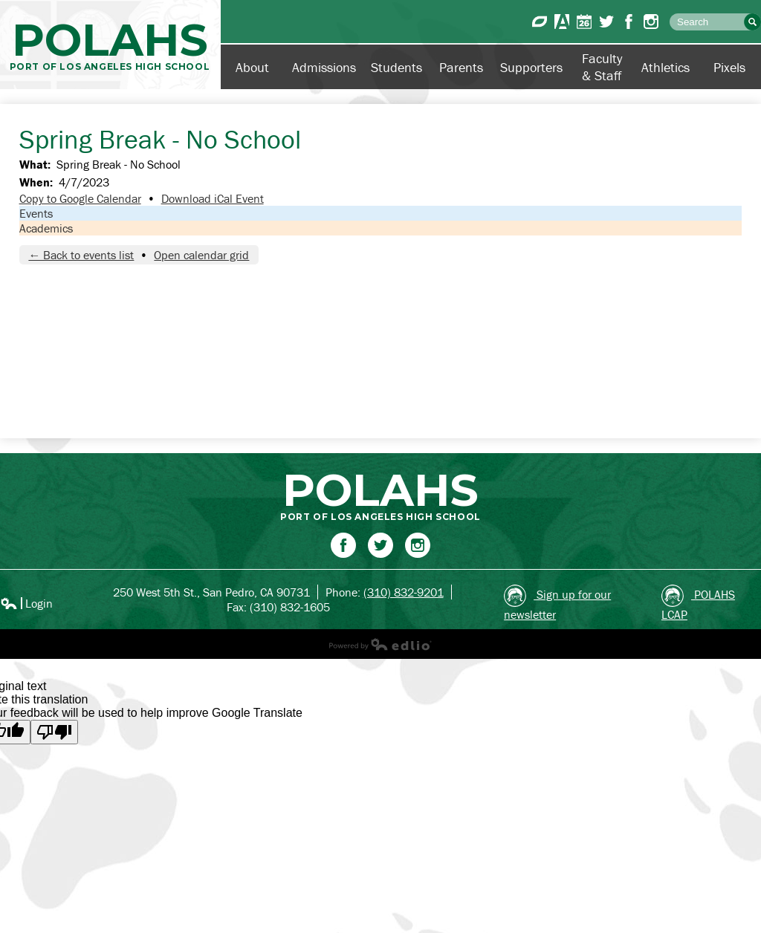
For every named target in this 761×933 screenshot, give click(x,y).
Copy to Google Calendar (80, 198)
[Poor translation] (54, 732)
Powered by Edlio (380, 644)
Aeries (561, 21)
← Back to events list (81, 254)
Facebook (628, 21)
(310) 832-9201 (403, 592)
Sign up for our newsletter (557, 603)
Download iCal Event (212, 198)
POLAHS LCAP (698, 603)
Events (36, 213)
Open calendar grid (201, 254)
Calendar (584, 21)
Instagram (651, 21)
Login (26, 603)
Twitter (606, 21)
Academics (46, 228)
